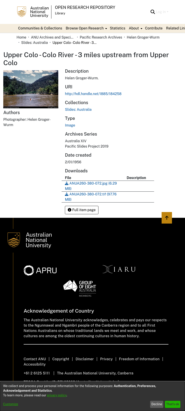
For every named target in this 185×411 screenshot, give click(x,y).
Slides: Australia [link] (34, 43)
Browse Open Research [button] (85, 28)
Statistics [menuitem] (117, 28)
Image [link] (70, 125)
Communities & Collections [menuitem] (40, 28)
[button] (153, 12)
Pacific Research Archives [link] (101, 37)
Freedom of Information (139, 359)
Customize (10, 404)
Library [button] (60, 13)
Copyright (60, 359)
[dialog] (92, 396)
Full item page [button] (82, 210)
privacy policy (56, 395)
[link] (78, 109)
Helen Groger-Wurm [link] (143, 37)
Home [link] (21, 37)
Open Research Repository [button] (85, 7)
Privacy (106, 359)
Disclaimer (85, 359)
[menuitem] (86, 28)
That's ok (172, 404)
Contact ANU (35, 359)
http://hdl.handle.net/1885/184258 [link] (93, 94)
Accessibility (35, 364)
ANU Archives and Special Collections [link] (53, 37)
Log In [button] (161, 12)
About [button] (134, 28)
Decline (156, 404)
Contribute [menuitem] (153, 28)
